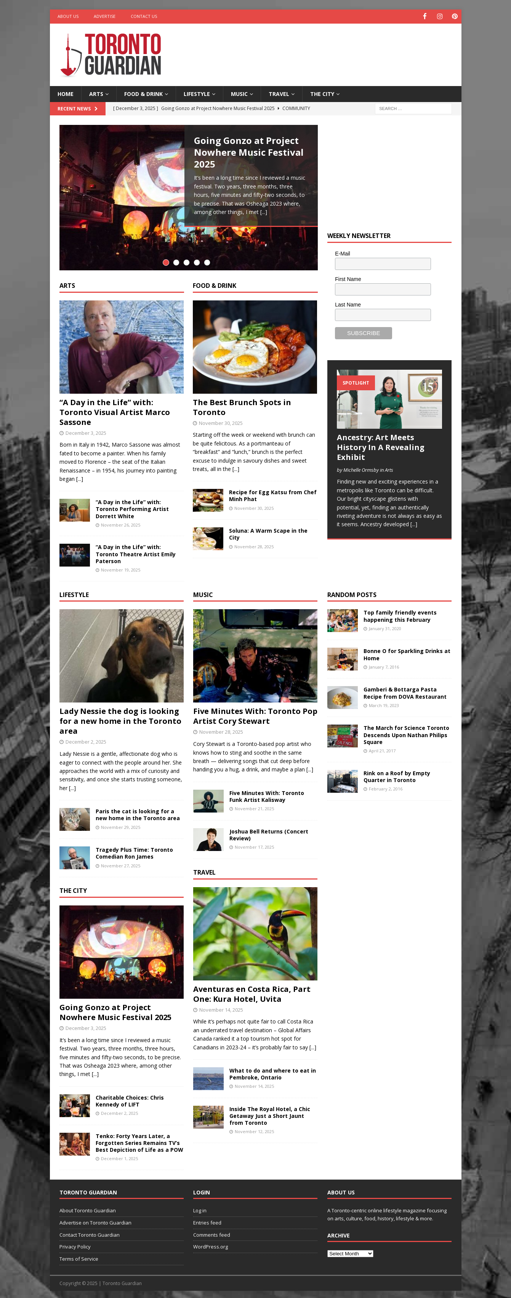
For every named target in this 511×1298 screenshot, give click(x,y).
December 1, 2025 (119, 1156)
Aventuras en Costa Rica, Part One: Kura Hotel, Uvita (252, 991)
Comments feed (211, 1232)
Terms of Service (78, 1256)
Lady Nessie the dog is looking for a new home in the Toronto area (120, 719)
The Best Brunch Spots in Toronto (242, 404)
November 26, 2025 (120, 522)
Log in (200, 1208)
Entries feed (207, 1220)
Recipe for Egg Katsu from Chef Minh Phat (273, 493)
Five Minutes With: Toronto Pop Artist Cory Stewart (255, 714)
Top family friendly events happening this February (400, 614)
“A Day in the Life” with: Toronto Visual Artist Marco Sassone (114, 409)
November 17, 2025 (254, 845)
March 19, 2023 (384, 703)
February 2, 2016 (385, 786)
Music (239, 93)
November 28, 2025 (254, 544)
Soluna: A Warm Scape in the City (268, 532)
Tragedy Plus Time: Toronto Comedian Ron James (134, 851)
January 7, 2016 (384, 664)
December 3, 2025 (86, 430)
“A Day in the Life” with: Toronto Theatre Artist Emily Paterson (136, 551)
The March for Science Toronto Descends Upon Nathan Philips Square (406, 732)
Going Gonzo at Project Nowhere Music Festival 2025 (249, 151)
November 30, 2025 (221, 420)
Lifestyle (197, 93)
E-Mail (342, 253)
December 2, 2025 (86, 739)
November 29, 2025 (120, 824)
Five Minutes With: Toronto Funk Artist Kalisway (266, 794)
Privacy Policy (75, 1244)
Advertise (104, 16)
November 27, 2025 (120, 863)
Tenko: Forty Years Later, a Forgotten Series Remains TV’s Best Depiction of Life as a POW (139, 1140)
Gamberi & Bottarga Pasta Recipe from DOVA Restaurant (405, 690)
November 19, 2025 (120, 567)
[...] (263, 211)
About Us (68, 16)
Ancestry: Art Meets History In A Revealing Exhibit (380, 446)
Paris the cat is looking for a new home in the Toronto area (138, 812)
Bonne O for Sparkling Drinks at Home (407, 652)
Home (66, 93)
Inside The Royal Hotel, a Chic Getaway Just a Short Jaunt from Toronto (269, 1113)
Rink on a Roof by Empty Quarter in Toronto (397, 774)
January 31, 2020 (385, 626)
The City (322, 93)
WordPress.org (210, 1244)
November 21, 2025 (254, 806)
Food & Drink (143, 93)
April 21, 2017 (382, 748)
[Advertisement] (329, 47)
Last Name (348, 304)
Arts (96, 93)
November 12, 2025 (254, 1129)
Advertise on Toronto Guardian (95, 1220)
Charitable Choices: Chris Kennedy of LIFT (130, 1098)
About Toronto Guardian (87, 1208)
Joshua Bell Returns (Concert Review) (268, 832)
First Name (348, 278)
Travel (279, 93)
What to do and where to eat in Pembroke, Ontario (272, 1072)
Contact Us (144, 16)
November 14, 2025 (221, 1007)
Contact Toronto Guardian (89, 1232)
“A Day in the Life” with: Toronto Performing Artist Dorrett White (132, 506)
